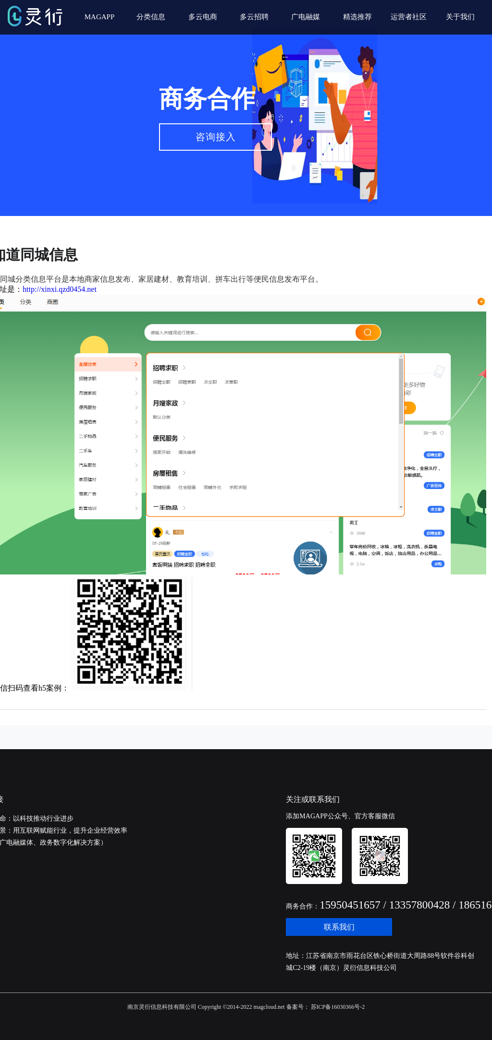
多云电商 (202, 17)
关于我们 (460, 17)
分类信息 (150, 17)
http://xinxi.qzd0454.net (60, 289)
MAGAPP (100, 17)
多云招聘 (254, 17)
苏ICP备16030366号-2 (337, 1007)
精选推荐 (357, 17)
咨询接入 (216, 136)
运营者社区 (409, 17)
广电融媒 (305, 17)
